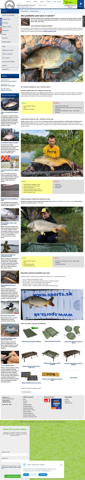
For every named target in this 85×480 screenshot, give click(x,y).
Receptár (48, 1)
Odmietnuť (43, 474)
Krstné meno (4, 458)
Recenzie (25, 401)
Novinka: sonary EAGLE (6, 90)
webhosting (51, 421)
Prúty (3, 46)
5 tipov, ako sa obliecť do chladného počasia (8, 255)
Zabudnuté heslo (68, 403)
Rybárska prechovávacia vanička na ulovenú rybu (31, 367)
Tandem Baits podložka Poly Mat (52, 341)
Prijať (26, 474)
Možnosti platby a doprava (29, 409)
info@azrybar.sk (6, 400)
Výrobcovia (5, 69)
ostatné (4, 65)
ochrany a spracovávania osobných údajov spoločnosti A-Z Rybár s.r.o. (14, 467)
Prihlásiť (66, 399)
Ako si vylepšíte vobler (7, 365)
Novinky (35, 1)
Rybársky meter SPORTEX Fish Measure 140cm (52, 379)
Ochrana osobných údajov (29, 415)
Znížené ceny (6, 19)
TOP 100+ (28, 1)
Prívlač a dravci (6, 26)
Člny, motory (5, 58)
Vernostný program (27, 406)
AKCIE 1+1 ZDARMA (8, 15)
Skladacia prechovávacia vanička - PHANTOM (52, 364)
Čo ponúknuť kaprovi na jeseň (9, 142)
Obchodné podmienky (28, 413)
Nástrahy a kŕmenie (7, 50)
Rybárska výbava (34, 11)
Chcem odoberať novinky (15, 476)
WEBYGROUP (62, 421)
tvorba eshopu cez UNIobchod (42, 421)
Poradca (42, 1)
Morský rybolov (6, 42)
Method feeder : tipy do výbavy (8, 85)
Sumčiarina (5, 30)
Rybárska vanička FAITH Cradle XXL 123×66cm (74, 364)
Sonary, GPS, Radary (8, 61)
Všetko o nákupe (57, 1)
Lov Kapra (5, 23)
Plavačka (4, 38)
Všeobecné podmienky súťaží (30, 416)
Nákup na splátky (27, 411)
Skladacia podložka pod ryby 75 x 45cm (31, 382)
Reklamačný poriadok (28, 408)
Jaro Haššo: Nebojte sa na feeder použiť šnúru (8, 339)
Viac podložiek (73, 377)
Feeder (4, 34)
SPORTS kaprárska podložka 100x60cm (31, 341)
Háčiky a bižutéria (7, 54)
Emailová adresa (5, 452)
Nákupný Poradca (27, 404)
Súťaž (24, 399)
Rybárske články (24, 11)
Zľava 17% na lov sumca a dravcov (9, 81)
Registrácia (67, 401)
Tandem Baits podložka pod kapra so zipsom (73, 342)
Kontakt (25, 403)
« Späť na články (26, 392)
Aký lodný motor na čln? (8, 315)
